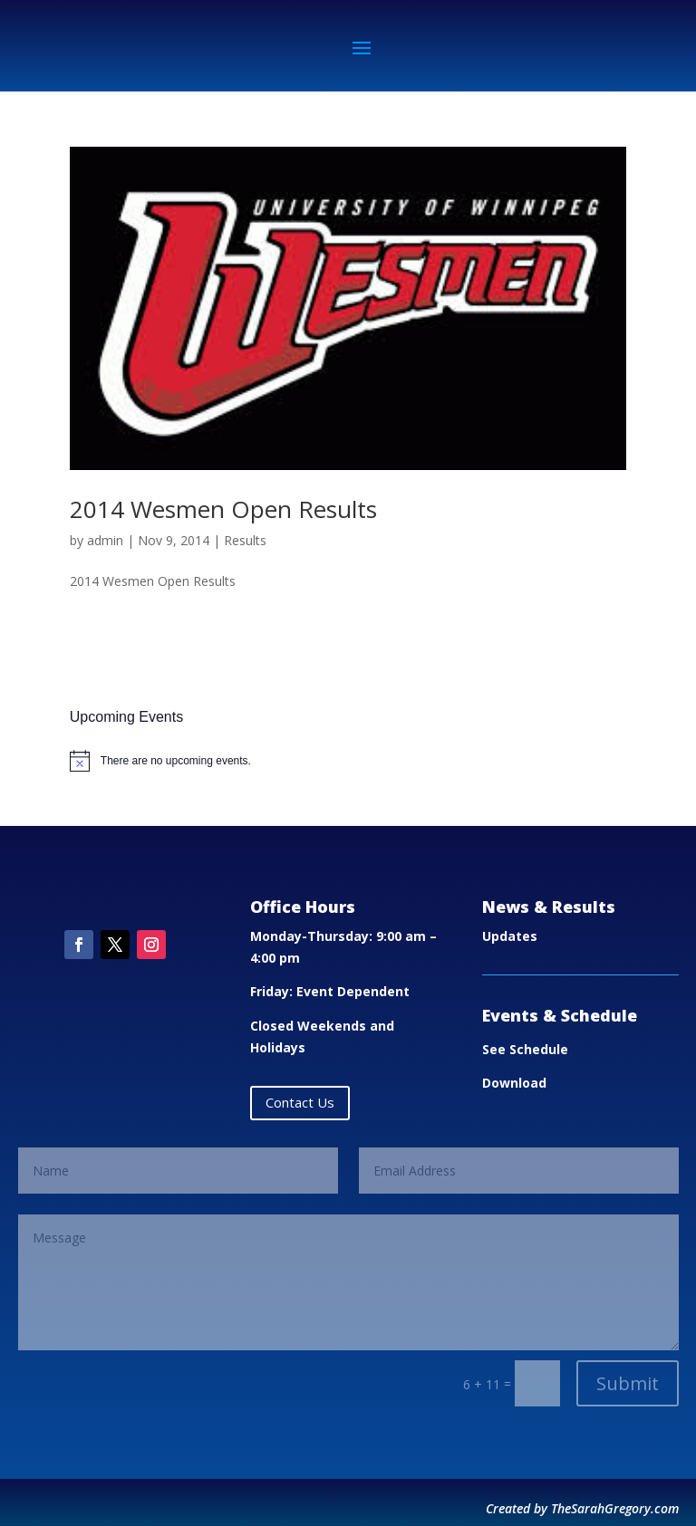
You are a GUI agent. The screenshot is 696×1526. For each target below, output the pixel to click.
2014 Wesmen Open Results (223, 509)
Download (514, 1082)
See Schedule (525, 1049)
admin (105, 540)
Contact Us (300, 1102)
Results (245, 540)
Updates (509, 936)
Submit (627, 1383)
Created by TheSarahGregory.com (582, 1508)
